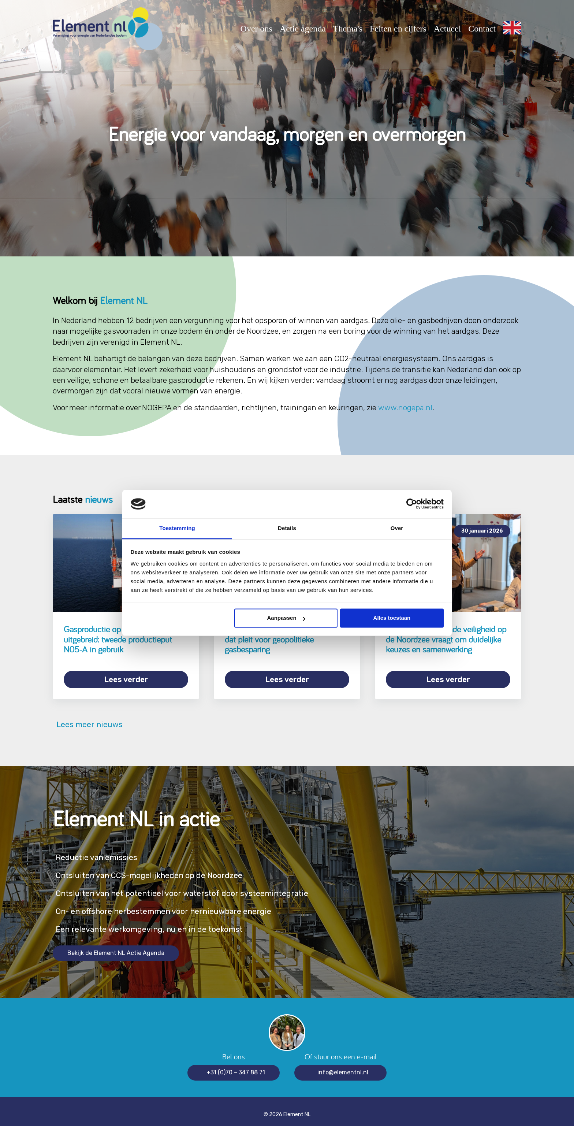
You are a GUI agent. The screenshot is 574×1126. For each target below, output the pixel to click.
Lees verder (126, 679)
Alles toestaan (392, 618)
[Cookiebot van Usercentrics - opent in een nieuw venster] (412, 504)
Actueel (447, 28)
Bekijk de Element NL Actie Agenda (115, 946)
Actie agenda (303, 28)
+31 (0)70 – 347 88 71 (235, 1066)
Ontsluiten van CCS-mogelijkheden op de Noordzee (164, 869)
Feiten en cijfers (398, 28)
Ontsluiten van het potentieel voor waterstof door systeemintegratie (202, 887)
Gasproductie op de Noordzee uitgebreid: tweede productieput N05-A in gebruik (118, 639)
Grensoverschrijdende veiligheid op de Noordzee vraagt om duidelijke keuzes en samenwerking (446, 639)
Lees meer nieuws (88, 718)
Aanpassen (286, 618)
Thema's (347, 28)
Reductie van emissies (102, 851)
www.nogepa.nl (405, 407)
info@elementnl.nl (342, 1066)
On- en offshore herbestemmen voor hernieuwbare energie (181, 905)
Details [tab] (287, 528)
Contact (482, 28)
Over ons (256, 28)
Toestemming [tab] (177, 528)
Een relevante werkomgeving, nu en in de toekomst (164, 923)
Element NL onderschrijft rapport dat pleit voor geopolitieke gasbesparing (281, 639)
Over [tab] (397, 528)
